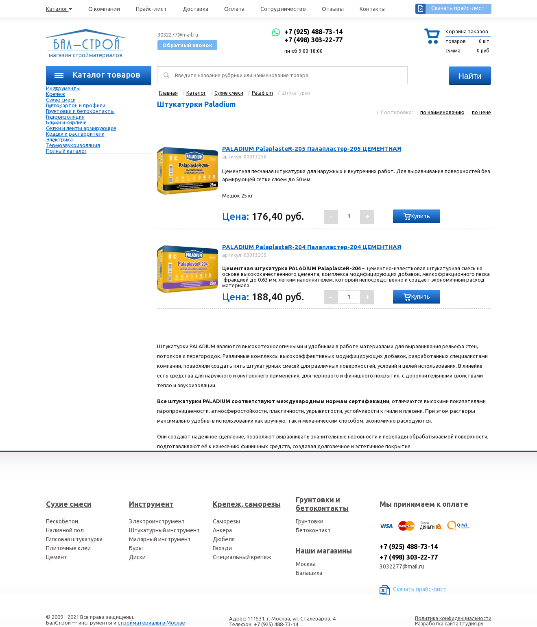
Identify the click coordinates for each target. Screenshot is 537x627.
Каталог (59, 9)
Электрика (59, 139)
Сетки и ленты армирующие (81, 128)
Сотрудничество (283, 9)
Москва (306, 564)
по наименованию (442, 112)
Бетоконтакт (313, 530)
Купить (420, 216)
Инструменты (63, 88)
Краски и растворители (75, 134)
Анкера (222, 530)
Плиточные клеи (68, 548)
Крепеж (55, 94)
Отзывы (333, 9)
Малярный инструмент (160, 539)
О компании (104, 9)
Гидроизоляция (65, 116)
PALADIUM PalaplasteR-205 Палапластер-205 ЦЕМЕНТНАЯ (311, 148)
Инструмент (151, 504)
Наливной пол (65, 530)
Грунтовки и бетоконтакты (80, 111)
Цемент (56, 557)
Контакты (373, 9)
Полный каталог (66, 151)
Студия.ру (471, 623)
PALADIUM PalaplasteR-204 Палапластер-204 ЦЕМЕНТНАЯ (311, 246)
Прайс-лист (151, 9)
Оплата (234, 9)
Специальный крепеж (242, 557)
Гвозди (222, 548)
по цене (481, 112)
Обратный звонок (187, 45)
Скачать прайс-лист (458, 8)
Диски (137, 557)
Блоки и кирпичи (66, 122)
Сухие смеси (61, 99)
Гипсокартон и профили (75, 105)
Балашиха (309, 573)
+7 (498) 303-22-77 (313, 39)
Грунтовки (309, 521)
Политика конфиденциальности (453, 618)
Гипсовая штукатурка (74, 539)
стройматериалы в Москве (151, 622)
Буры (136, 548)
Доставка (195, 9)
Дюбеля (224, 539)
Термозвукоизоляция (73, 145)
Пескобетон (62, 521)
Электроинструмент (157, 521)
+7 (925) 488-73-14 (313, 31)
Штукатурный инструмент (164, 530)
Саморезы (226, 521)
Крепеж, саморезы (247, 504)
